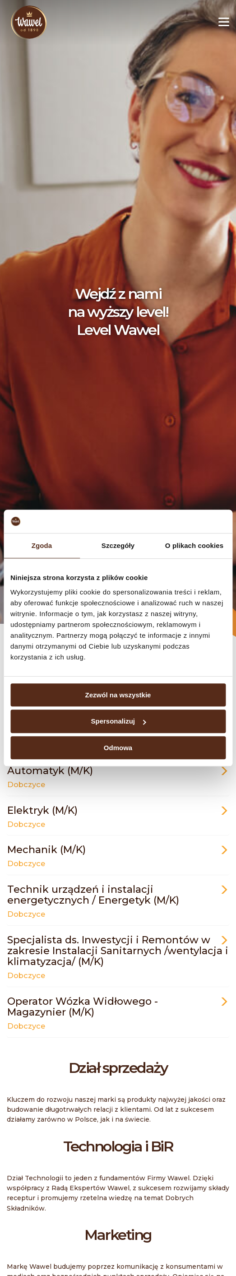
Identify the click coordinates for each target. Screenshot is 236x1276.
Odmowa (118, 748)
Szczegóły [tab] (118, 545)
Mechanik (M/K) (118, 856)
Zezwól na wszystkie (118, 695)
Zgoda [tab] (42, 545)
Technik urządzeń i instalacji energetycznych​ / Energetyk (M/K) (118, 900)
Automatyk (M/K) (118, 777)
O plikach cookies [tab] (194, 545)
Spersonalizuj (118, 721)
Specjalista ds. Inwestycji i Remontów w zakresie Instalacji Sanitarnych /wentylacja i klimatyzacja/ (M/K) (118, 956)
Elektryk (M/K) (118, 816)
